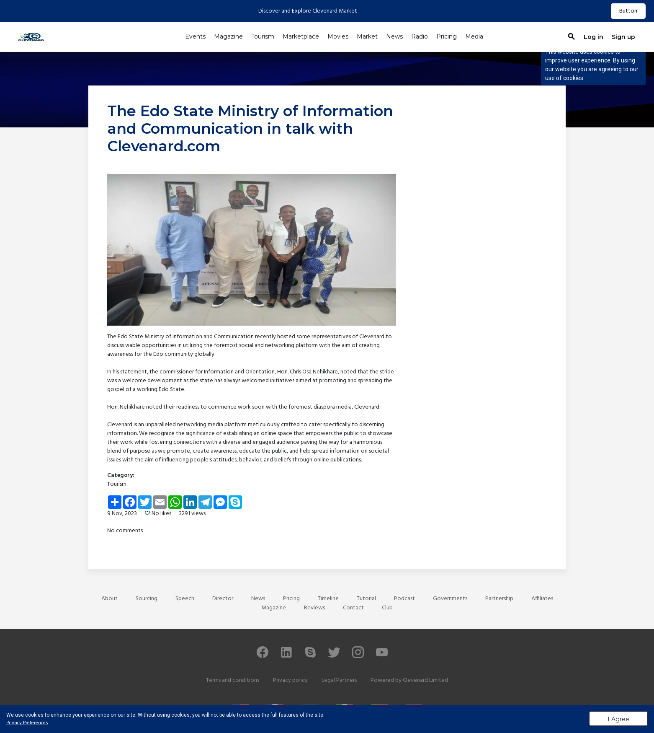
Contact (353, 608)
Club (387, 608)
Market (367, 36)
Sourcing (146, 598)
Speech (184, 598)
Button (628, 11)
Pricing (446, 36)
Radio (419, 36)
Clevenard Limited (425, 680)
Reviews (314, 608)
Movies (337, 36)
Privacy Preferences (27, 723)
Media (474, 36)
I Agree (618, 719)
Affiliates (542, 598)
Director (222, 598)
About (109, 598)
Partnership (499, 598)
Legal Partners (339, 680)
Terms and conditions (232, 680)
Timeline (328, 598)
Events (195, 36)
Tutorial (366, 598)
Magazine (228, 36)
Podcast (404, 598)
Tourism (262, 36)
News (394, 36)
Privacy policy (290, 680)
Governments (450, 598)
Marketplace (301, 36)
